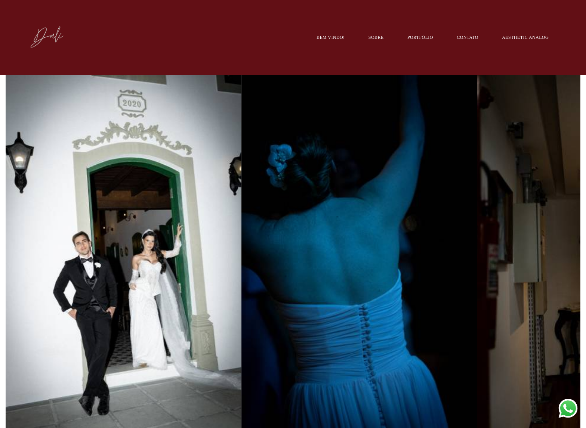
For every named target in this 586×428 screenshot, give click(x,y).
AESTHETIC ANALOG (525, 37)
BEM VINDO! (331, 37)
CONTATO (467, 37)
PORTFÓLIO (420, 37)
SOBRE (376, 37)
